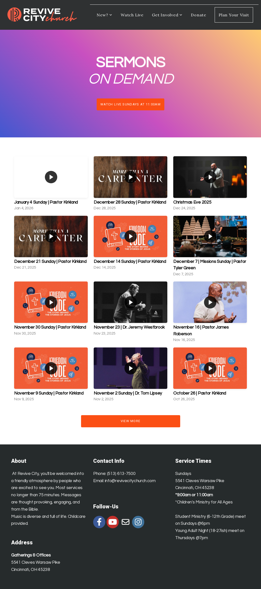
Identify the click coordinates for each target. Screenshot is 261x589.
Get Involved (167, 14)
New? (104, 14)
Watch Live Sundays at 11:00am (130, 104)
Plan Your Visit (234, 14)
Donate (198, 14)
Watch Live (132, 14)
